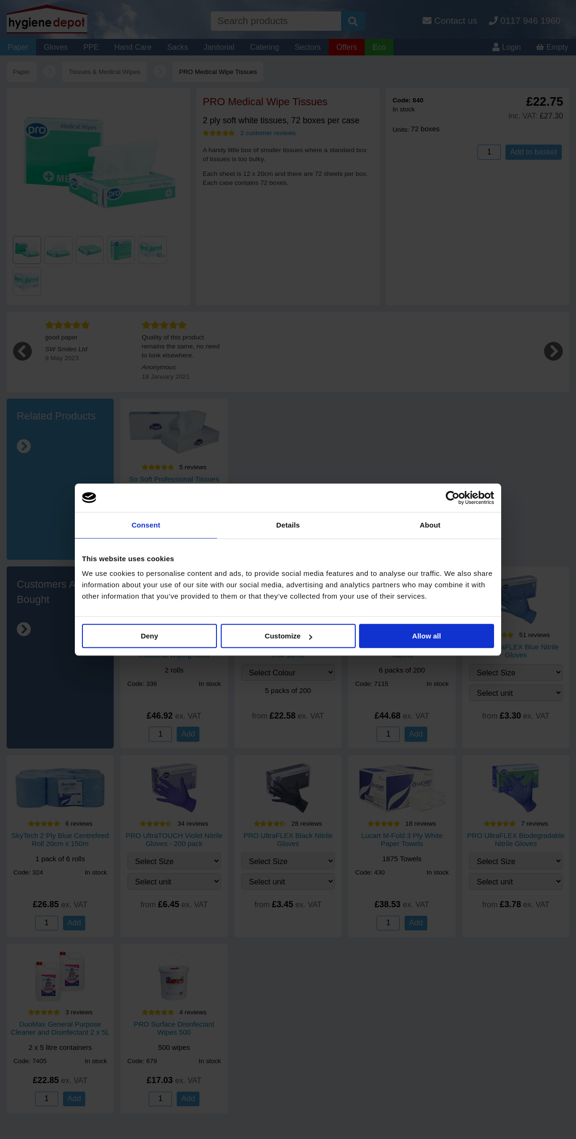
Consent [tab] (146, 525)
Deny (149, 636)
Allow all (426, 636)
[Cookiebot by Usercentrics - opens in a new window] (452, 498)
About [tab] (430, 525)
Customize (288, 636)
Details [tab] (288, 525)
